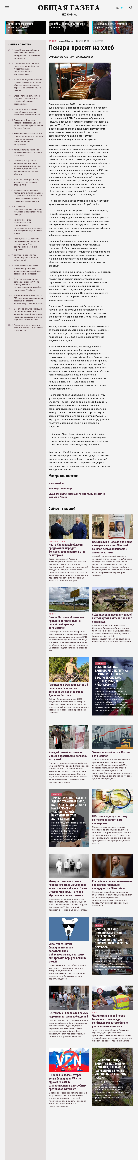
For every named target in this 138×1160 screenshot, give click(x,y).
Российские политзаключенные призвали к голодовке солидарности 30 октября (112, 885)
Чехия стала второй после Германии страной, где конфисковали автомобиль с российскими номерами (110, 1021)
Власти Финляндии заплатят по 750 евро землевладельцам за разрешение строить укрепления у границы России (110, 1068)
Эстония (52, 614)
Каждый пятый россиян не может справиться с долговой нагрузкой (68, 756)
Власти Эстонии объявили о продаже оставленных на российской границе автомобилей (66, 622)
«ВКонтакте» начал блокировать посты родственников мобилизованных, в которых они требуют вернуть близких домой (67, 952)
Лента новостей (19, 44)
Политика (100, 663)
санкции (53, 41)
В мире (99, 925)
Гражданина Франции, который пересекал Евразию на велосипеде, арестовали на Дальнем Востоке (68, 690)
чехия (94, 1012)
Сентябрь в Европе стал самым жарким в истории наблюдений (68, 1014)
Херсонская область (57, 541)
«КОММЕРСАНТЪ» (82, 41)
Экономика (69, 14)
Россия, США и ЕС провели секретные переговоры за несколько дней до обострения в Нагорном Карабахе (111, 938)
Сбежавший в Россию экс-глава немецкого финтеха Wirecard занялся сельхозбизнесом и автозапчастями (112, 547)
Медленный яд (56, 483)
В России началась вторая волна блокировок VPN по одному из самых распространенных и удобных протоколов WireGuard (67, 1082)
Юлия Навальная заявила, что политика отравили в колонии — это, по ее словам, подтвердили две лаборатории (111, 675)
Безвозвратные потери (61, 488)
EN (122, 8)
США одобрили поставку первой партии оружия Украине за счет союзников (112, 618)
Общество (57, 794)
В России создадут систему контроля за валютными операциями (109, 820)
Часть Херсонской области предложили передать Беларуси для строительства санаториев (67, 550)
